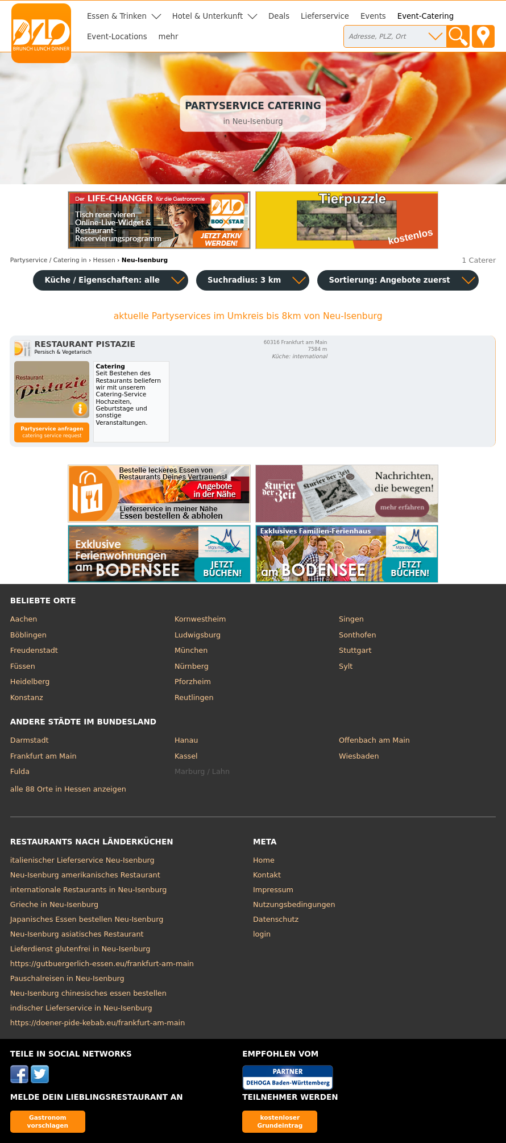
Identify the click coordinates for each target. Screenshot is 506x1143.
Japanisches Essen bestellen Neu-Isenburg (87, 919)
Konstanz (26, 697)
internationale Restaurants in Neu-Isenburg (88, 889)
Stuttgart (355, 650)
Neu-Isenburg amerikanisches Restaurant (85, 875)
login (262, 934)
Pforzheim (193, 681)
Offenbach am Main (374, 740)
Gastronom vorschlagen (48, 1121)
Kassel (186, 756)
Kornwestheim (200, 619)
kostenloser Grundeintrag (279, 1121)
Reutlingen (194, 697)
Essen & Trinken (117, 16)
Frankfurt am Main (43, 756)
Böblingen (28, 635)
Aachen (24, 619)
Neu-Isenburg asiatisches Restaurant (77, 934)
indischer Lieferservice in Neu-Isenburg (81, 1008)
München (191, 650)
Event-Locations (117, 36)
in (48, 260)
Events (373, 16)
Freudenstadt (34, 650)
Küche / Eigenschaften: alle (102, 280)
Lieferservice (325, 16)
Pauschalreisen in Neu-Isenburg (67, 978)
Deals (278, 16)
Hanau (186, 740)
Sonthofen (357, 635)
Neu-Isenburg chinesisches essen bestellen (88, 993)
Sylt (345, 666)
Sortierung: (389, 280)
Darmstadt (29, 740)
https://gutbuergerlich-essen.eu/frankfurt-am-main (102, 963)
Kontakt (267, 875)
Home (264, 860)
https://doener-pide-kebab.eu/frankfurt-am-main (97, 1022)
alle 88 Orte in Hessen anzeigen (68, 789)
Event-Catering (425, 16)
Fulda (20, 771)
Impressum (273, 889)
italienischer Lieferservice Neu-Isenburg (82, 860)
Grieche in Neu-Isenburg (54, 904)
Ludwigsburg (198, 635)
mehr (169, 36)
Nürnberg (192, 666)
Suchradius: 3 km (244, 280)
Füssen (22, 666)
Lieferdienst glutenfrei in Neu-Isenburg (80, 949)
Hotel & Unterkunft (207, 16)
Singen (351, 619)
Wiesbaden (359, 756)
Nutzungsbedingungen (294, 904)
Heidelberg (30, 681)
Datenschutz (275, 919)
